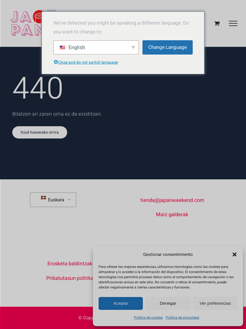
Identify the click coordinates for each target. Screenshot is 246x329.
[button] (234, 254)
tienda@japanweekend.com (172, 200)
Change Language (167, 47)
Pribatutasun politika (70, 278)
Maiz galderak (172, 214)
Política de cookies (148, 317)
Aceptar (120, 303)
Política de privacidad (182, 317)
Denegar (168, 303)
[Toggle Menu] (233, 23)
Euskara (52, 199)
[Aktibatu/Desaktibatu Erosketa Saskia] (217, 23)
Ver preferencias (215, 303)
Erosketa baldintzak (69, 264)
